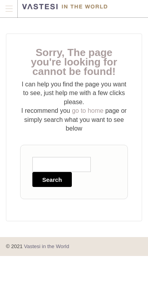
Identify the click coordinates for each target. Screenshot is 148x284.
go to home (87, 110)
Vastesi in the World (46, 246)
